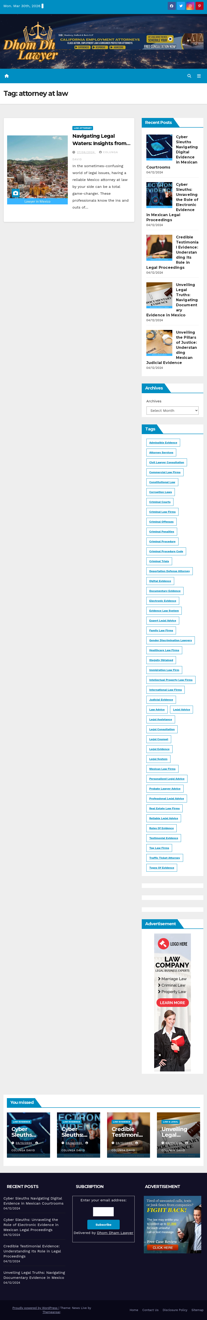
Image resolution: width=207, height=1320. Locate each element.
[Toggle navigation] (199, 76)
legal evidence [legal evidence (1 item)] (159, 749)
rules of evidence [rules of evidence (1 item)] (161, 828)
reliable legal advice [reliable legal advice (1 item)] (163, 818)
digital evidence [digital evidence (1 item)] (160, 581)
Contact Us (150, 1310)
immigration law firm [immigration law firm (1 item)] (164, 670)
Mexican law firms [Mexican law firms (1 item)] (162, 768)
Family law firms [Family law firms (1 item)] (161, 630)
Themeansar (51, 1312)
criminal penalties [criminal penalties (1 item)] (161, 531)
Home (134, 1310)
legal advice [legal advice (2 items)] (181, 709)
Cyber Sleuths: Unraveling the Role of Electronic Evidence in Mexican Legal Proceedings (31, 1224)
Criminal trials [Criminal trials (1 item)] (159, 561)
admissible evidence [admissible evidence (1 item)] (163, 442)
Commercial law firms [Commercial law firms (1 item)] (165, 472)
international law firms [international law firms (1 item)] (165, 689)
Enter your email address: (103, 1217)
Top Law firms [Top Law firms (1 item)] (159, 848)
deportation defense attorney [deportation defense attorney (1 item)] (169, 571)
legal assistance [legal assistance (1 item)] (160, 719)
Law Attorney (83, 128)
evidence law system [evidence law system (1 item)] (164, 610)
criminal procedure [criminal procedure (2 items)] (162, 541)
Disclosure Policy (175, 1310)
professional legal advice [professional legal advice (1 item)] (166, 798)
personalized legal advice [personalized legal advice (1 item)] (166, 778)
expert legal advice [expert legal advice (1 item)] (162, 620)
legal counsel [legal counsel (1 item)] (158, 739)
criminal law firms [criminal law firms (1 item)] (162, 511)
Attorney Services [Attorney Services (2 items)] (161, 452)
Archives (154, 401)
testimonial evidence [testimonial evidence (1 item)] (163, 838)
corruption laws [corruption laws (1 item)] (160, 492)
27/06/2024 (86, 152)
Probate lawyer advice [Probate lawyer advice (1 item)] (165, 788)
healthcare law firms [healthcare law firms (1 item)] (164, 650)
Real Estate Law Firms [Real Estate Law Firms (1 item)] (164, 808)
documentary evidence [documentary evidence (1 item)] (165, 591)
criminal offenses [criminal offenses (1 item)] (161, 521)
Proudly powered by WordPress (35, 1308)
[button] (189, 76)
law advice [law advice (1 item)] (157, 709)
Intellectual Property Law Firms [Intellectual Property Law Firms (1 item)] (171, 679)
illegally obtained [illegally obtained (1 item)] (161, 660)
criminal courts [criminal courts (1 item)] (160, 502)
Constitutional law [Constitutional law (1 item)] (162, 482)
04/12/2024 (24, 1143)
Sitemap (197, 1310)
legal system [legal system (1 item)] (158, 759)
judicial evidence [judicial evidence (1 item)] (161, 699)
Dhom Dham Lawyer (115, 1233)
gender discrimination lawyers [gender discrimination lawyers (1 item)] (170, 640)
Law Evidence (21, 1121)
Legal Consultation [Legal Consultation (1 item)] (162, 729)
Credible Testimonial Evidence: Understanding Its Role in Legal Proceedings (32, 1251)
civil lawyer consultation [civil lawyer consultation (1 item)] (166, 462)
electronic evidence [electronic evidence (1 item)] (162, 600)
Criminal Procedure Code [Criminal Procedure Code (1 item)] (166, 551)
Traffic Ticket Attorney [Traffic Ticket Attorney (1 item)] (164, 857)
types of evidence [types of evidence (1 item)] (161, 867)
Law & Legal (170, 1121)
